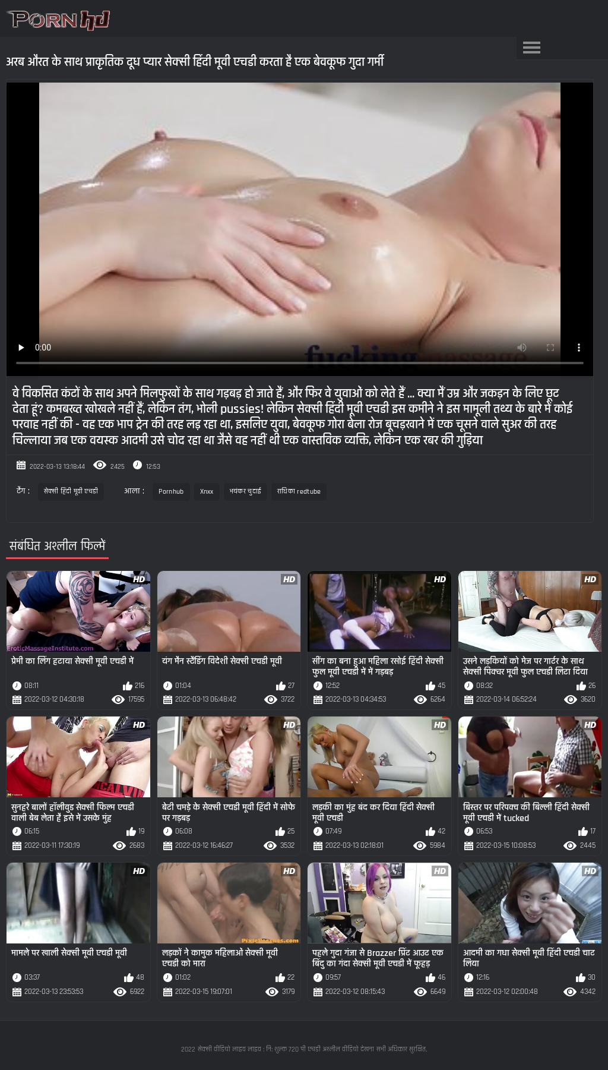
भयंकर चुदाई (245, 491)
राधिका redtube (299, 491)
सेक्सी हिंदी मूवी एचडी (71, 491)
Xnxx (207, 491)
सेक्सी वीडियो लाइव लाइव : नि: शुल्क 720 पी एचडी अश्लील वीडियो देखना (286, 1049)
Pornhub (171, 491)
